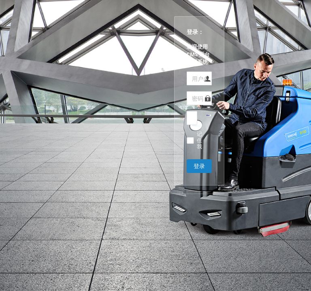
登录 (199, 166)
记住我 (199, 140)
